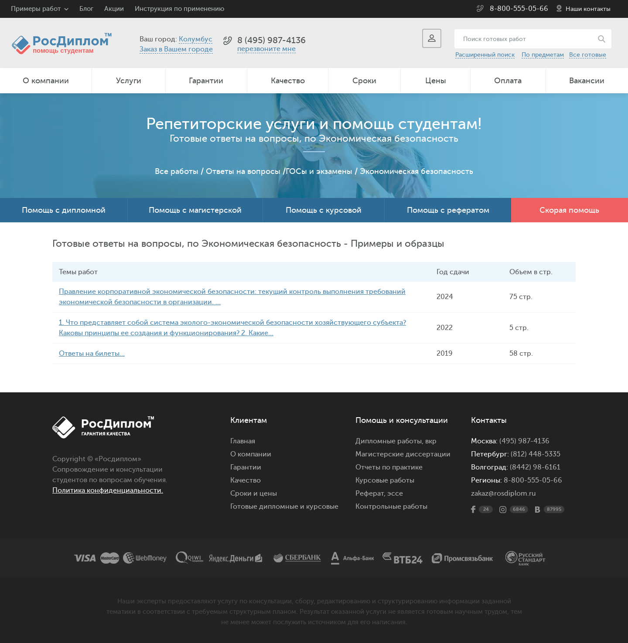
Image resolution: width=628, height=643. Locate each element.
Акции (114, 9)
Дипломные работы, (390, 441)
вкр (431, 441)
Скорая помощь (569, 210)
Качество (288, 80)
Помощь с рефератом (448, 210)
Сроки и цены (253, 493)
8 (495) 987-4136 (271, 40)
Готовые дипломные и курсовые (284, 506)
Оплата (508, 80)
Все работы (176, 171)
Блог (86, 9)
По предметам (543, 54)
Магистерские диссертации (403, 454)
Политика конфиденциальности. (107, 490)
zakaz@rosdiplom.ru (503, 493)
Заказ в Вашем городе (176, 49)
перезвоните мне (266, 49)
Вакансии (586, 80)
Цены (435, 80)
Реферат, (370, 493)
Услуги (128, 80)
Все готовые (587, 54)
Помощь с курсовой (324, 210)
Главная (242, 441)
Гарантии (206, 80)
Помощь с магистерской (195, 210)
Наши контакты (588, 9)
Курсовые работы (384, 480)
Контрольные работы (391, 506)
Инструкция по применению (179, 9)
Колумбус (195, 39)
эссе (395, 493)
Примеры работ (36, 9)
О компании (46, 80)
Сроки (364, 80)
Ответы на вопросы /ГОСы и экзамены (279, 171)
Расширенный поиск (485, 54)
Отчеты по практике (389, 467)
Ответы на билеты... (92, 353)
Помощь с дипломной (64, 210)
